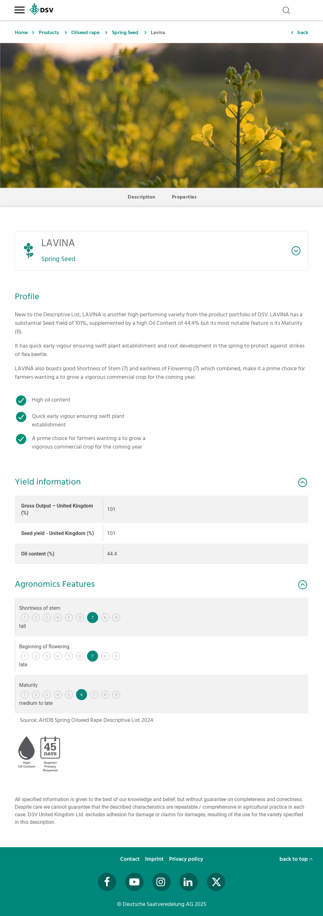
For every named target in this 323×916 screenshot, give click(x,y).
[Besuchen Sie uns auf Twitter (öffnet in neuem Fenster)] (216, 882)
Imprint (155, 859)
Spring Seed (125, 32)
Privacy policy (186, 859)
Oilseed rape (85, 32)
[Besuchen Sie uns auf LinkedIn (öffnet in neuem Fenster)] (188, 882)
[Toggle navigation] (19, 9)
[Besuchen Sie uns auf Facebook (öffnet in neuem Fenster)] (107, 882)
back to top (296, 859)
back (302, 32)
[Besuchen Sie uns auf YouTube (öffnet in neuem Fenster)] (134, 882)
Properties (184, 197)
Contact (130, 859)
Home (21, 32)
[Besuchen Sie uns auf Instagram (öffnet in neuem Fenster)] (161, 882)
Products (49, 32)
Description (141, 197)
